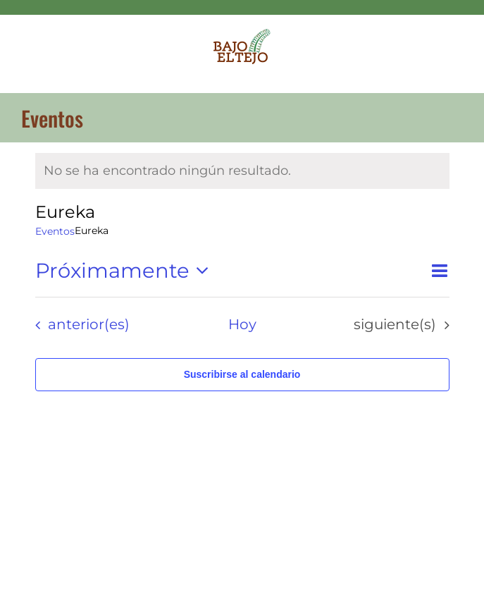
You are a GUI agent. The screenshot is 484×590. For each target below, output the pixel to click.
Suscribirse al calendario (242, 374)
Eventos (55, 231)
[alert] (242, 171)
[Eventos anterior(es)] (78, 325)
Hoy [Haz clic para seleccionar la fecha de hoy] (242, 324)
